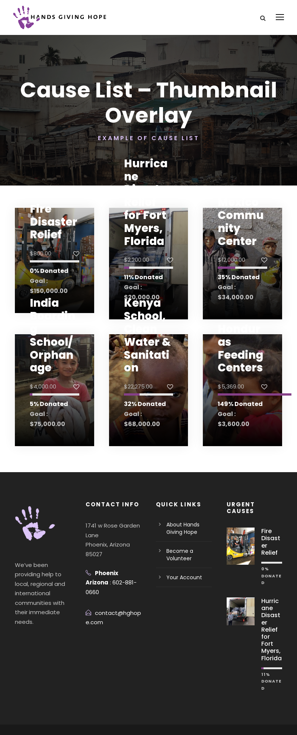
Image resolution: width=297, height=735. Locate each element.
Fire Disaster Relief (51, 222)
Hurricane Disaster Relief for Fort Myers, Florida (147, 212)
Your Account (181, 577)
